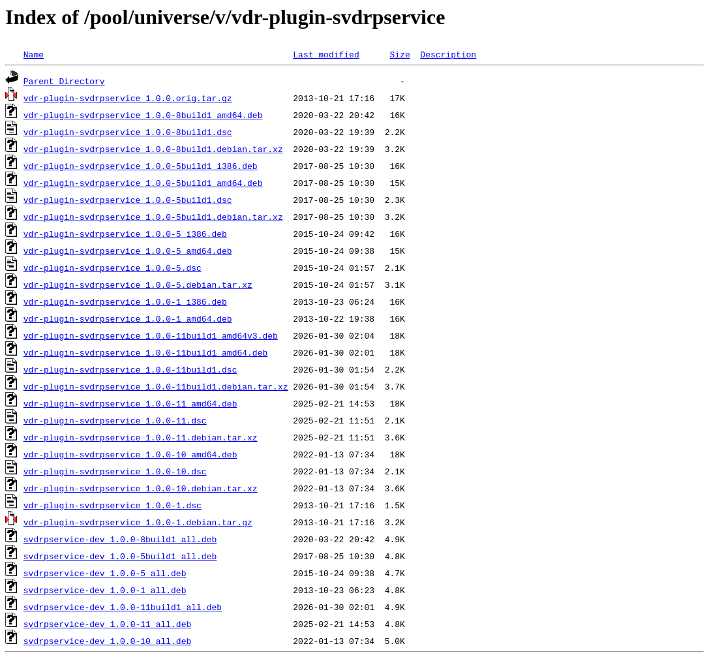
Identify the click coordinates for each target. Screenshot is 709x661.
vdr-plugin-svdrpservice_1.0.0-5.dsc (112, 267)
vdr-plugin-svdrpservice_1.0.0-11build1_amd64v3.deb (150, 335)
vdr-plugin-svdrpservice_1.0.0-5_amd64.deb (127, 250)
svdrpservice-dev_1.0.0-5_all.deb (105, 573)
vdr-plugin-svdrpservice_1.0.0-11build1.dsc (130, 369)
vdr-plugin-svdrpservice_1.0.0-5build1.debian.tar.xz (153, 217)
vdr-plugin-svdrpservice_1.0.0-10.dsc (115, 471)
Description (448, 54)
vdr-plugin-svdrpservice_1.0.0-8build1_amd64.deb (143, 115)
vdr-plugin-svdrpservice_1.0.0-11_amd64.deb (130, 403)
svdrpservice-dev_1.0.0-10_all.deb (107, 641)
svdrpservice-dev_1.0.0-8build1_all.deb (120, 539)
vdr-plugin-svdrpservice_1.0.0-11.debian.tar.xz (140, 437)
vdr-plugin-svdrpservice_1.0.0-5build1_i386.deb (140, 166)
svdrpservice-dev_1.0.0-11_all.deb (107, 624)
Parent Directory (64, 81)
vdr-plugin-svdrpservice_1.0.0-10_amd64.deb (130, 454)
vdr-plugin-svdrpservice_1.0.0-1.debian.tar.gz (137, 522)
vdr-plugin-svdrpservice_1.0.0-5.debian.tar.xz (137, 284)
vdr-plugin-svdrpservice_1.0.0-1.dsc (112, 505)
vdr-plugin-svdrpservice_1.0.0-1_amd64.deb (127, 318)
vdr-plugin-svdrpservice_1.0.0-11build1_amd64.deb (145, 352)
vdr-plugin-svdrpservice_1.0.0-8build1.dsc (127, 132)
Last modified (326, 54)
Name (33, 54)
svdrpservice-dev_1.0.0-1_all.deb (105, 590)
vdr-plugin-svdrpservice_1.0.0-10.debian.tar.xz (140, 488)
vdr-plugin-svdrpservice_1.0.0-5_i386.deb (125, 233)
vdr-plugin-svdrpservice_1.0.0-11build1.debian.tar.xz (155, 386)
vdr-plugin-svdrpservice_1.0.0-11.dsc (115, 420)
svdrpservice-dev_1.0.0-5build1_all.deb (120, 556)
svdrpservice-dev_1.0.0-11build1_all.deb (122, 607)
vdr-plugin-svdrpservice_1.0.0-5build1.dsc (127, 200)
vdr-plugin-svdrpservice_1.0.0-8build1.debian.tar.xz (153, 149)
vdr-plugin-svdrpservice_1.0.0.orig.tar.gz (127, 98)
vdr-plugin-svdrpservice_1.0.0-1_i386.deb (125, 301)
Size (399, 54)
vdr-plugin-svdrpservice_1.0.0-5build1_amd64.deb (143, 183)
